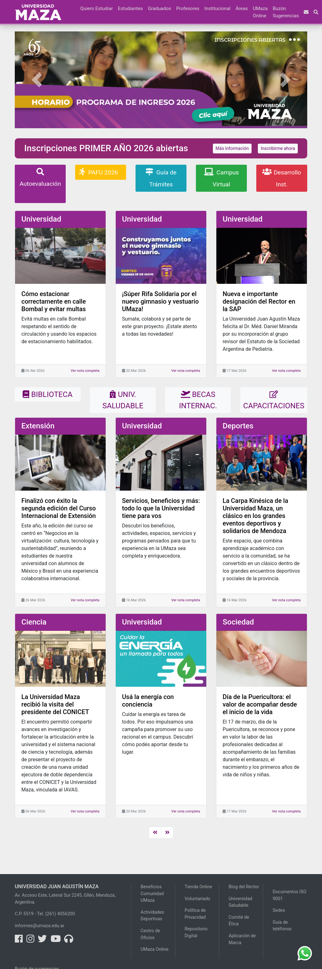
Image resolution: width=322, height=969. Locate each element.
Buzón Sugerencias (286, 12)
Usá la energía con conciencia (148, 700)
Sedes (279, 910)
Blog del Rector (244, 886)
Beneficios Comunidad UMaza (152, 893)
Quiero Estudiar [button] (96, 8)
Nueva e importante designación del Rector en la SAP (259, 301)
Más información (232, 148)
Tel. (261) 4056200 (56, 914)
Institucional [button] (217, 8)
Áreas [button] (242, 8)
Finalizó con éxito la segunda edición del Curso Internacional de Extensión (58, 508)
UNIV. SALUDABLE (122, 400)
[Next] (167, 833)
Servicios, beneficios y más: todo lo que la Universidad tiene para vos (161, 508)
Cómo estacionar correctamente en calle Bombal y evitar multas (53, 301)
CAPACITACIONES (273, 400)
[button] (75, 5)
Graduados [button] (159, 8)
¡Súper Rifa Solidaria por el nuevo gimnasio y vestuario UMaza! (160, 301)
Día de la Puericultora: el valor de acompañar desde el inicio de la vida (260, 704)
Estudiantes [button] (130, 8)
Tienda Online (198, 886)
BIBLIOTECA (47, 394)
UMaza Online (260, 12)
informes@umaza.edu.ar (39, 925)
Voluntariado (197, 898)
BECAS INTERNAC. (198, 400)
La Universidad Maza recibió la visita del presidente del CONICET (55, 704)
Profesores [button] (187, 8)
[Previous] (155, 833)
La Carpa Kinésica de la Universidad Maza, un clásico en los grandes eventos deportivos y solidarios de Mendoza (255, 516)
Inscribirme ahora (278, 148)
